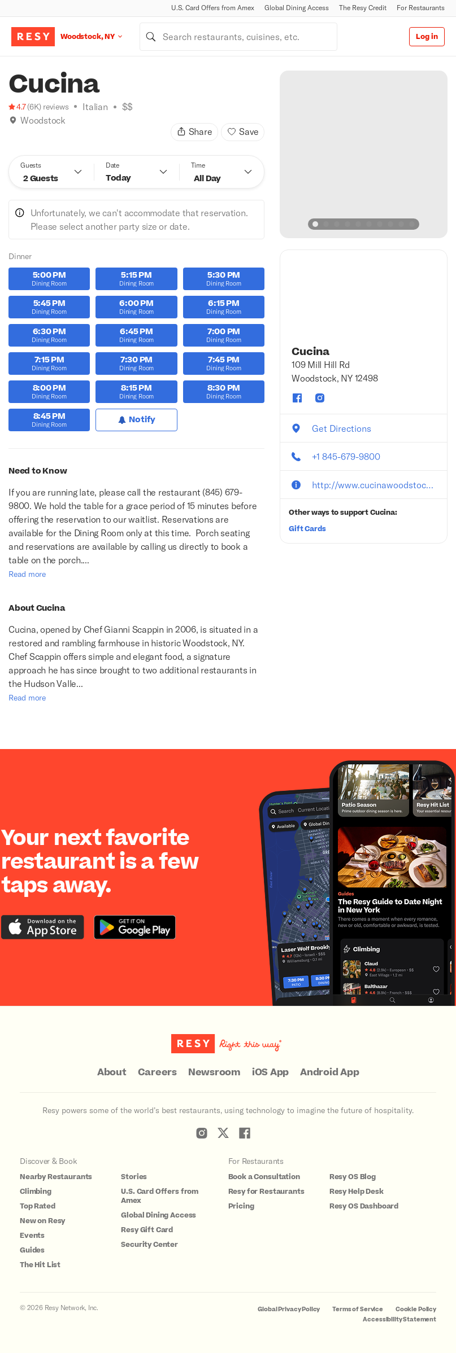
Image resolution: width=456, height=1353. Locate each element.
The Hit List (40, 1265)
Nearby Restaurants (56, 1177)
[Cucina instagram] (319, 397)
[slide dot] (315, 224)
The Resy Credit (362, 7)
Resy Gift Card (147, 1230)
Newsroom (214, 1072)
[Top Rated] (48, 134)
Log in (427, 37)
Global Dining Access (296, 7)
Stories (134, 1177)
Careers (157, 1072)
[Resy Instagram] (201, 1133)
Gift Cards (307, 529)
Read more (27, 574)
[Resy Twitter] (223, 1133)
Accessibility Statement (399, 1319)
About (112, 1072)
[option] (364, 154)
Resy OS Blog (352, 1177)
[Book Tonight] (13, 134)
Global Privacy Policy (289, 1309)
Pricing (241, 1206)
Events (32, 1236)
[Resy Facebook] (244, 1133)
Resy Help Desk (356, 1191)
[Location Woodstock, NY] (100, 36)
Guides (32, 1250)
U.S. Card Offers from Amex (212, 7)
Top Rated (37, 1206)
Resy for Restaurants (266, 1191)
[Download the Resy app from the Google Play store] (134, 927)
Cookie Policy (416, 1309)
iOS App (270, 1072)
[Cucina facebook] (297, 397)
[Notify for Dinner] (136, 420)
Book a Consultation (264, 1177)
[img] (13, 120)
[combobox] (238, 37)
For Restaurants (421, 7)
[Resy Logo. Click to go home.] (33, 36)
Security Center (149, 1245)
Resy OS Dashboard (363, 1206)
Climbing (35, 1191)
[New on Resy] (36, 134)
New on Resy (42, 1221)
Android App (329, 1072)
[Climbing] (24, 134)
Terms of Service (357, 1309)
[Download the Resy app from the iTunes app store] (42, 927)
